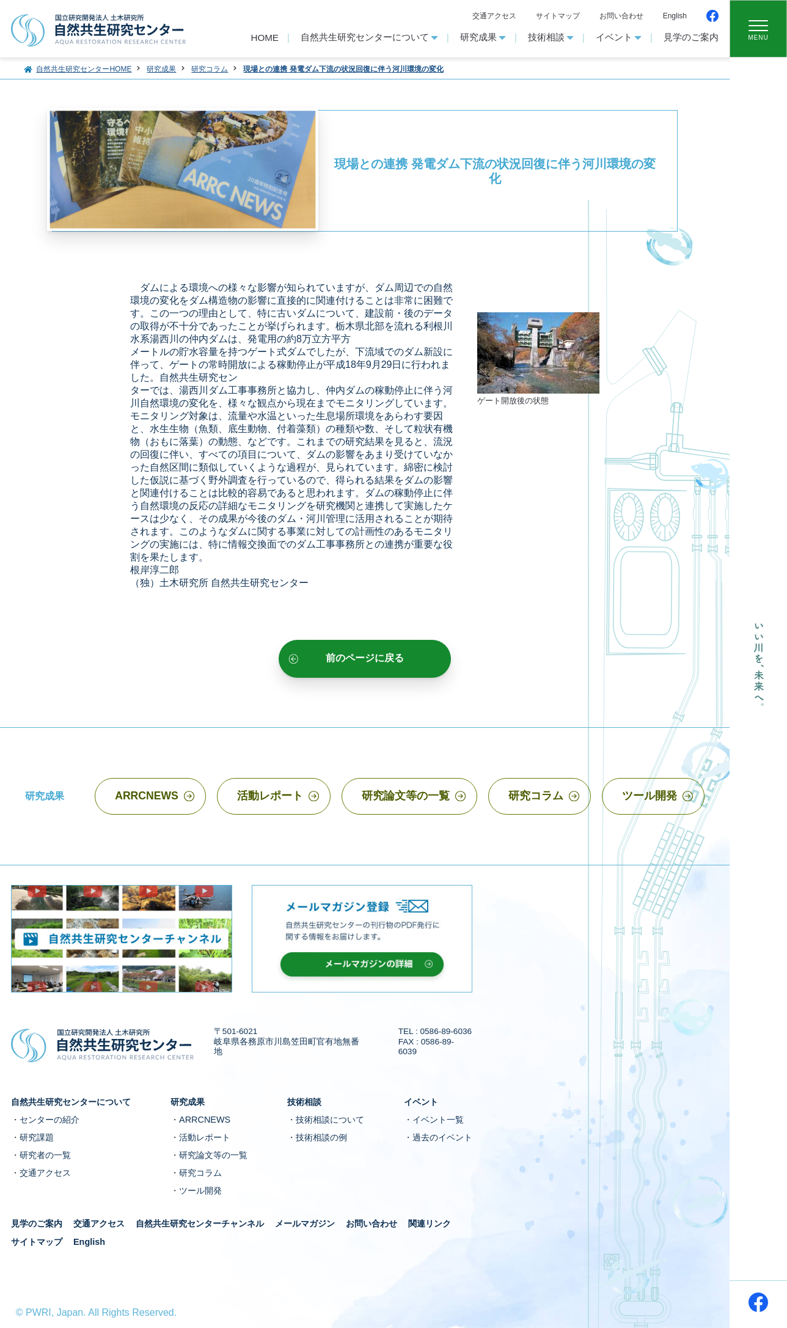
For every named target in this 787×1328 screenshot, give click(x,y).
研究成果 (483, 37)
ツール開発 (649, 796)
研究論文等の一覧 (406, 796)
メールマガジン (305, 1223)
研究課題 (37, 1137)
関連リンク (429, 1223)
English (675, 16)
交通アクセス (494, 16)
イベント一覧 (438, 1119)
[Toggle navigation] (758, 28)
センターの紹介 (49, 1119)
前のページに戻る (365, 657)
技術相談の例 (321, 1137)
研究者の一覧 (45, 1155)
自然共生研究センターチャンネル (200, 1223)
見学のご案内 (691, 37)
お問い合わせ (621, 16)
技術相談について (330, 1119)
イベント (619, 37)
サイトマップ (558, 16)
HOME (265, 37)
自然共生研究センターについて (369, 37)
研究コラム (535, 796)
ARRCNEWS (146, 796)
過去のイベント (442, 1137)
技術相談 (551, 37)
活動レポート (270, 796)
